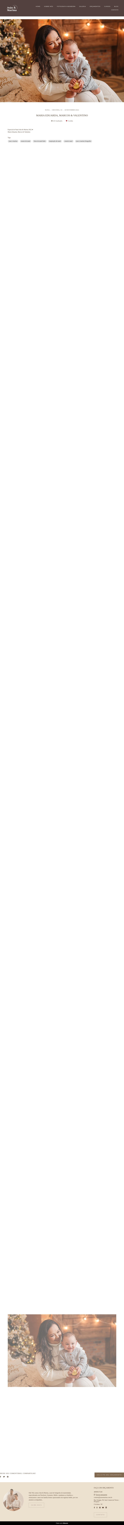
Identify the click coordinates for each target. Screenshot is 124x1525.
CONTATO (114, 10)
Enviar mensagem (101, 1495)
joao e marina (13, 141)
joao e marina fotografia (83, 141)
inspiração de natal (55, 141)
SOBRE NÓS (48, 6)
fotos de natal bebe (39, 141)
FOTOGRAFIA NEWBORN (66, 6)
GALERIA (82, 6)
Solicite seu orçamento (109, 1475)
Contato (100, 1514)
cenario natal (68, 141)
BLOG (116, 6)
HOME (38, 6)
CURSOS (107, 6)
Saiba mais (36, 1505)
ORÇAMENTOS (95, 6)
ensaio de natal (25, 141)
